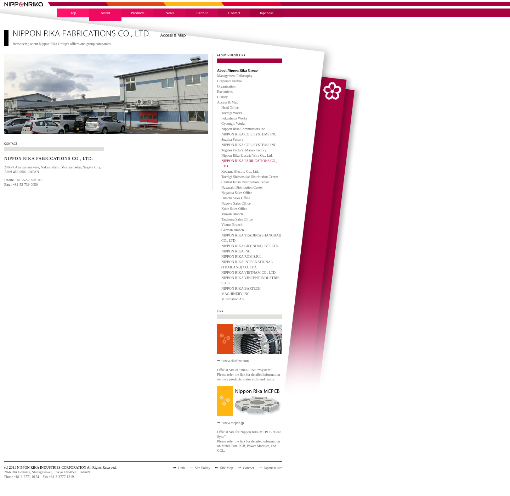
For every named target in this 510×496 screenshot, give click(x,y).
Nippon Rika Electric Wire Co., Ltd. (247, 155)
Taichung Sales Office (237, 219)
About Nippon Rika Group (237, 70)
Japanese (266, 13)
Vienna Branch (232, 225)
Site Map (226, 468)
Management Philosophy (235, 76)
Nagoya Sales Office (236, 203)
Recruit (202, 13)
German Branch (232, 230)
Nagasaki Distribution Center (242, 187)
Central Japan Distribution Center (245, 182)
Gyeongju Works (233, 124)
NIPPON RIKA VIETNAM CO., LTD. (249, 272)
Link (181, 468)
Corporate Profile (229, 81)
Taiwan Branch (232, 214)
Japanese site (273, 468)
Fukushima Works (234, 118)
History (222, 97)
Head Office (230, 108)
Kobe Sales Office (234, 209)
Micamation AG (232, 299)
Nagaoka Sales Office (236, 193)
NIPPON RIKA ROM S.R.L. (241, 256)
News (169, 13)
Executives (225, 92)
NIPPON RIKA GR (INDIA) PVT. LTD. (250, 246)
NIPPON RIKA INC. (236, 251)
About (105, 13)
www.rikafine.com (235, 361)
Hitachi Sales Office (235, 198)
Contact (234, 13)
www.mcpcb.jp (233, 423)
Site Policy (202, 468)
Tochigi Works (231, 113)
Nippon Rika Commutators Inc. (243, 129)
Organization (226, 86)
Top (73, 13)
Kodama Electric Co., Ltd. (240, 171)
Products (137, 13)
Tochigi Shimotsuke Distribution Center (249, 177)
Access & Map (227, 102)
